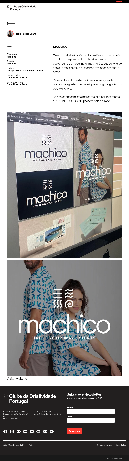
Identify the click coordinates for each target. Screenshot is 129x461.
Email (69, 416)
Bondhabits (116, 459)
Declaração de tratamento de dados (111, 445)
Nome (70, 407)
